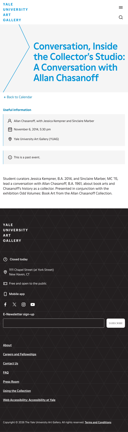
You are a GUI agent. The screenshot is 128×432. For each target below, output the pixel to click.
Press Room (11, 381)
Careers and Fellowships (19, 354)
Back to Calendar (17, 97)
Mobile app (14, 294)
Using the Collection (17, 391)
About (7, 345)
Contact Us (10, 363)
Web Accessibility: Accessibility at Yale (29, 400)
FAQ (6, 372)
